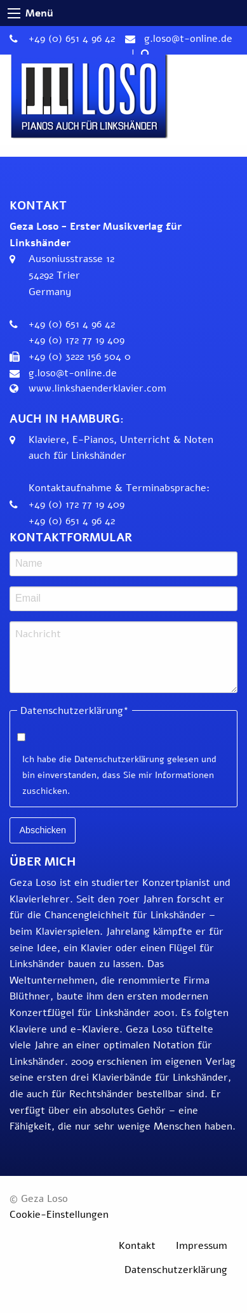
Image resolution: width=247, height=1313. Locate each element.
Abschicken (42, 830)
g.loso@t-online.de (188, 39)
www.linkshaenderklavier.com (97, 388)
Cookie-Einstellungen (59, 1215)
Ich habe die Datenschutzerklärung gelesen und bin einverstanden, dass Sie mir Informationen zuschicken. (119, 775)
